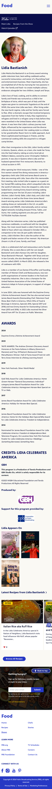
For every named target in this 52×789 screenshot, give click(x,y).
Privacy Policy (33, 694)
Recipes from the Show (23, 24)
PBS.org (4, 745)
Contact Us (32, 754)
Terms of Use (23, 786)
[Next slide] (49, 625)
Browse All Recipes (14, 659)
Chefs (30, 723)
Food (7, 6)
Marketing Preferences (38, 786)
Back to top (41, 671)
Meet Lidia (5, 24)
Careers (31, 750)
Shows (4, 732)
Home (4, 723)
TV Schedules (33, 745)
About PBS (5, 750)
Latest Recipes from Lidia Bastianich (24, 592)
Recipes (4, 727)
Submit (37, 690)
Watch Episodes (8, 28)
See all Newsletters (16, 702)
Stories (31, 727)
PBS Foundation (8, 754)
